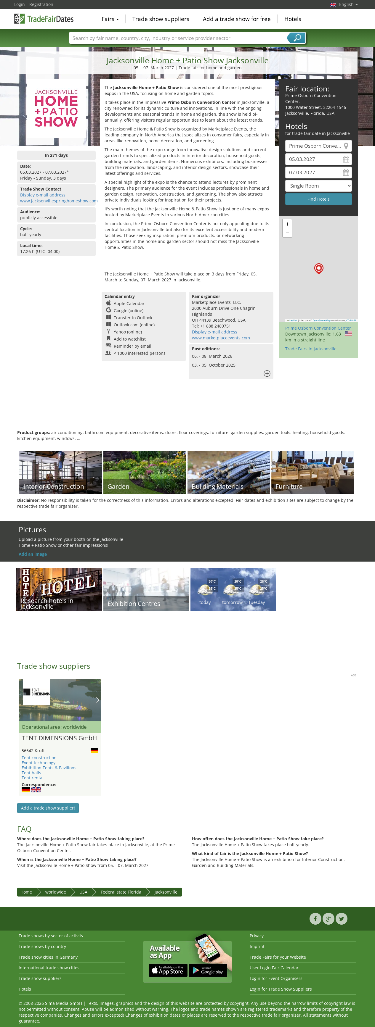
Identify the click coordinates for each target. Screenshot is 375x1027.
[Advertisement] (187, 410)
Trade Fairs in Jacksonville (310, 349)
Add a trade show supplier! (48, 808)
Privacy (257, 936)
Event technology (38, 762)
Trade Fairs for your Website (278, 957)
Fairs (110, 19)
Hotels (292, 19)
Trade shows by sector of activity (51, 936)
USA (83, 892)
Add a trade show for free (237, 19)
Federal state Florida (121, 892)
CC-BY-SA (351, 320)
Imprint (257, 946)
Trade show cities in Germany (48, 957)
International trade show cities (49, 967)
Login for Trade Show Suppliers (281, 989)
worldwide (55, 892)
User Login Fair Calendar (274, 967)
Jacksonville (166, 892)
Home (26, 892)
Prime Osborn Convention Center (318, 328)
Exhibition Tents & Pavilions (49, 767)
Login (19, 4)
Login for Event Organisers (276, 978)
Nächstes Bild (98, 700)
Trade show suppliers (160, 19)
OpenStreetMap (322, 320)
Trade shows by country (42, 946)
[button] (319, 269)
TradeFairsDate (43, 18)
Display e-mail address (42, 195)
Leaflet (292, 320)
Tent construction (39, 757)
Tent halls (31, 773)
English (348, 4)
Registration (41, 4)
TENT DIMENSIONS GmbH (59, 738)
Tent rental (33, 778)
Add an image (33, 554)
